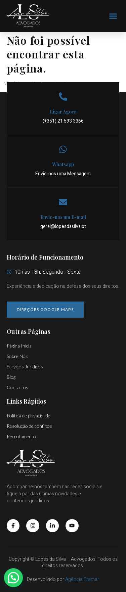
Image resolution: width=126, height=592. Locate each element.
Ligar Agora (63, 111)
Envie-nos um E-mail (63, 217)
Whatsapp (63, 164)
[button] (113, 16)
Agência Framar (82, 579)
